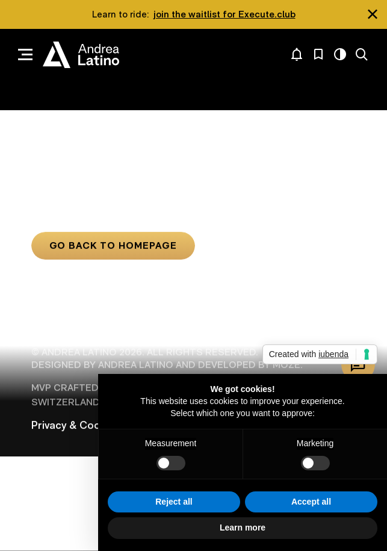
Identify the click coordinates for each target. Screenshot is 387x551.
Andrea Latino (81, 55)
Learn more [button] (242, 527)
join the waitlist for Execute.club (224, 14)
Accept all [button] (311, 501)
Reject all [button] (173, 501)
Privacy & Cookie (72, 425)
